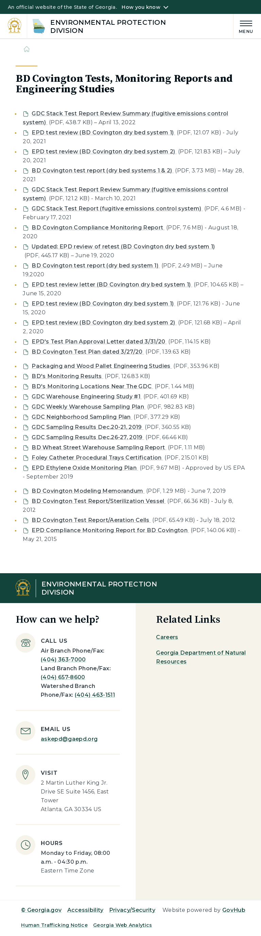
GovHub (233, 910)
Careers (167, 637)
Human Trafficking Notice (54, 925)
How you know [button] (141, 7)
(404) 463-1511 (95, 695)
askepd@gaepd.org (69, 739)
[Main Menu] (243, 26)
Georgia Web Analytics (122, 925)
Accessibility (85, 910)
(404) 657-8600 (63, 677)
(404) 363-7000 (63, 659)
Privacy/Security (132, 910)
